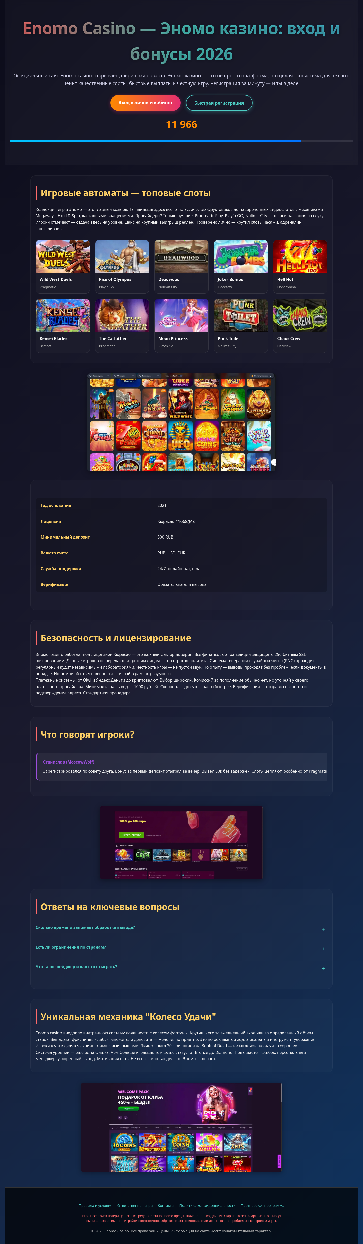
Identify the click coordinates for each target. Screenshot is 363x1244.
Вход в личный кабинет (145, 102)
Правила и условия (95, 1205)
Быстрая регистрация (219, 103)
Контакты (166, 1205)
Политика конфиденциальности (207, 1205)
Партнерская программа (262, 1205)
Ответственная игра (135, 1205)
